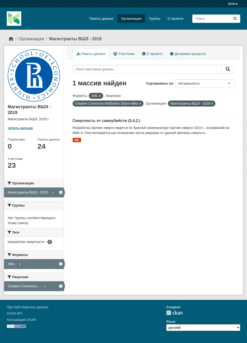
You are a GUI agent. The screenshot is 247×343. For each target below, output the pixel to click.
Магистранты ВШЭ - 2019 (75, 38)
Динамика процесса (188, 54)
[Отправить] (235, 18)
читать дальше (20, 128)
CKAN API (14, 313)
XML (76, 140)
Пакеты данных (101, 18)
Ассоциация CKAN (21, 320)
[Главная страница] (11, 38)
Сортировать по (159, 83)
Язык (170, 321)
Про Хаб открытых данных (27, 307)
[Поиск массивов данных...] (216, 18)
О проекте (176, 18)
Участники (124, 54)
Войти (233, 4)
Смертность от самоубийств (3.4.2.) (106, 121)
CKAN (174, 312)
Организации (131, 18)
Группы (154, 18)
